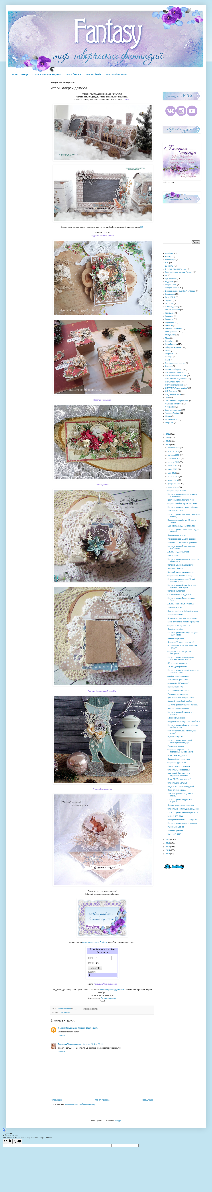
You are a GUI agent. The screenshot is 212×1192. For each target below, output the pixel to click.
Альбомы (169, 253)
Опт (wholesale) (93, 74)
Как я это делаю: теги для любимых (182, 507)
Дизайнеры (170, 294)
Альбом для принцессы (177, 667)
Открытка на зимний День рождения (183, 809)
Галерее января (108, 998)
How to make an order (116, 74)
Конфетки (169, 319)
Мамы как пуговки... (175, 746)
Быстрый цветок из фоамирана (180, 572)
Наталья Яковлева (102, 400)
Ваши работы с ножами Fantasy (178, 272)
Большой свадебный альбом (179, 701)
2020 (168, 437)
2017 (168, 839)
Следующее (56, 1100)
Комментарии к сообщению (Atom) (80, 1104)
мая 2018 (172, 473)
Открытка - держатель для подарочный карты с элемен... (181, 751)
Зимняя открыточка (175, 511)
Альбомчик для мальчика (178, 552)
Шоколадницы (171, 419)
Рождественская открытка (178, 766)
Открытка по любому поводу (179, 576)
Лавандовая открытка (176, 535)
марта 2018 (173, 480)
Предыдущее (147, 1100)
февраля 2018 (174, 484)
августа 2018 (173, 462)
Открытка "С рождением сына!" (180, 642)
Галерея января (174, 834)
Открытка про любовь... (177, 490)
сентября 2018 (174, 458)
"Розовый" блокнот (175, 568)
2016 (168, 843)
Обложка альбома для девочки (180, 565)
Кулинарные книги (175, 615)
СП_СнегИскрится (173, 394)
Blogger (118, 1121)
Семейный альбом (175, 629)
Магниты (169, 325)
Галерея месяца (172, 288)
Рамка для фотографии (177, 694)
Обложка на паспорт (176, 591)
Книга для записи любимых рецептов (183, 622)
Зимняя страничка (175, 830)
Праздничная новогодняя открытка (182, 820)
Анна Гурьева (102, 484)
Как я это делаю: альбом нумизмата (182, 812)
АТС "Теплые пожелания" (178, 690)
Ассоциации (170, 260)
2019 (168, 441)
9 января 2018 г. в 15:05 (88, 1028)
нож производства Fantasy (94, 942)
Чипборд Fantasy (172, 413)
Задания (168, 300)
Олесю (126, 99)
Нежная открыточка (175, 638)
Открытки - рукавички (176, 763)
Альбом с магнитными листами (180, 604)
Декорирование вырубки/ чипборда (180, 291)
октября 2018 (174, 455)
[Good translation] (7, 1141)
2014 (168, 850)
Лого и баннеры (74, 74)
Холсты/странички (173, 410)
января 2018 (173, 487)
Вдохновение (171, 278)
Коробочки (169, 322)
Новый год (169, 341)
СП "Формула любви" (174, 385)
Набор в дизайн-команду (178, 708)
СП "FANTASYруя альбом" (176, 388)
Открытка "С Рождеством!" (178, 770)
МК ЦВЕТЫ (170, 335)
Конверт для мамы (175, 816)
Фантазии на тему (173, 404)
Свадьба (169, 366)
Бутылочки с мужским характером (181, 618)
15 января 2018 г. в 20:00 (92, 1044)
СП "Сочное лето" (172, 382)
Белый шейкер (173, 555)
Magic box (169, 423)
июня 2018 (172, 469)
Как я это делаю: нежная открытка (182, 823)
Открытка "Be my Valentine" (179, 625)
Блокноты (169, 266)
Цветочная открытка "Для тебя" (180, 500)
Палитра (169, 357)
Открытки (169, 354)
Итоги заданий (64, 1012)
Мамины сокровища (173, 328)
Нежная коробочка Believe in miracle (182, 611)
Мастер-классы (171, 332)
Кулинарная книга (175, 687)
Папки (167, 360)
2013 (168, 854)
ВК (141, 227)
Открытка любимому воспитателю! (182, 503)
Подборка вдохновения (175, 363)
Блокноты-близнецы (176, 718)
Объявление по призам (177, 663)
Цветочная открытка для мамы (180, 698)
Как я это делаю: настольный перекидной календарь (179, 741)
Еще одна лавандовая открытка (181, 526)
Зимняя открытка (174, 607)
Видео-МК (169, 282)
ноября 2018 (173, 451)
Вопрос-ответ (171, 285)
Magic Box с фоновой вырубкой (180, 786)
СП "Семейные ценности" (176, 379)
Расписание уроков (175, 827)
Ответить (62, 1036)
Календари (170, 313)
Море (167, 338)
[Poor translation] (17, 1141)
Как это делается (172, 310)
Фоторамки (170, 407)
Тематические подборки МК (177, 401)
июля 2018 (172, 466)
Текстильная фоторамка (177, 680)
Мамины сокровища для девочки (181, 539)
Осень (168, 350)
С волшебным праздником (178, 759)
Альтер (168, 256)
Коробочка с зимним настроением (182, 542)
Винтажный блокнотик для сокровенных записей (178, 774)
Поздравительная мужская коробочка (183, 721)
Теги (167, 397)
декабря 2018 (174, 448)
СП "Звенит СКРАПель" (175, 372)
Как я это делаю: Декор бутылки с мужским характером (181, 586)
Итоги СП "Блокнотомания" (179, 779)
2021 (168, 434)
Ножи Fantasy (171, 344)
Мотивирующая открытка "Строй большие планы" (181, 580)
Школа (168, 416)
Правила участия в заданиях (47, 74)
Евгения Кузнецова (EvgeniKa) (102, 691)
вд (166, 275)
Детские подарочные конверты (180, 805)
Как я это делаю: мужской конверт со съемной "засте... (183, 671)
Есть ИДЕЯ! (170, 297)
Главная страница (19, 74)
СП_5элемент (171, 391)
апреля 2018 (173, 476)
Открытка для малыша (177, 783)
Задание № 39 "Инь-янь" (177, 683)
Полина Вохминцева (102, 789)
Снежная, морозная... (176, 790)
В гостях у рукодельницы (175, 269)
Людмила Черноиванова (102, 235)
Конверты (169, 316)
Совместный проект (173, 369)
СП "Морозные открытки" (176, 375)
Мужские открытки (175, 737)
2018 (168, 445)
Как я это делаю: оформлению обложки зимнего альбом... (180, 658)
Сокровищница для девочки (179, 594)
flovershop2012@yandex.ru (112, 989)
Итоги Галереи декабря (177, 755)
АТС (167, 263)
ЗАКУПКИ (169, 303)
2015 (168, 847)
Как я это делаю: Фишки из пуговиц (182, 705)
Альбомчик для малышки (178, 676)
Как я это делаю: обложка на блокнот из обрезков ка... (183, 726)
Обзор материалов (173, 347)
